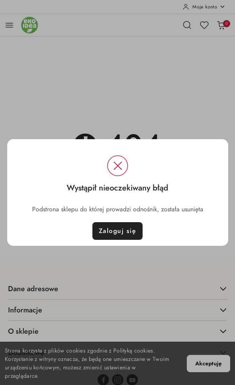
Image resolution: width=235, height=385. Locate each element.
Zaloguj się (118, 231)
